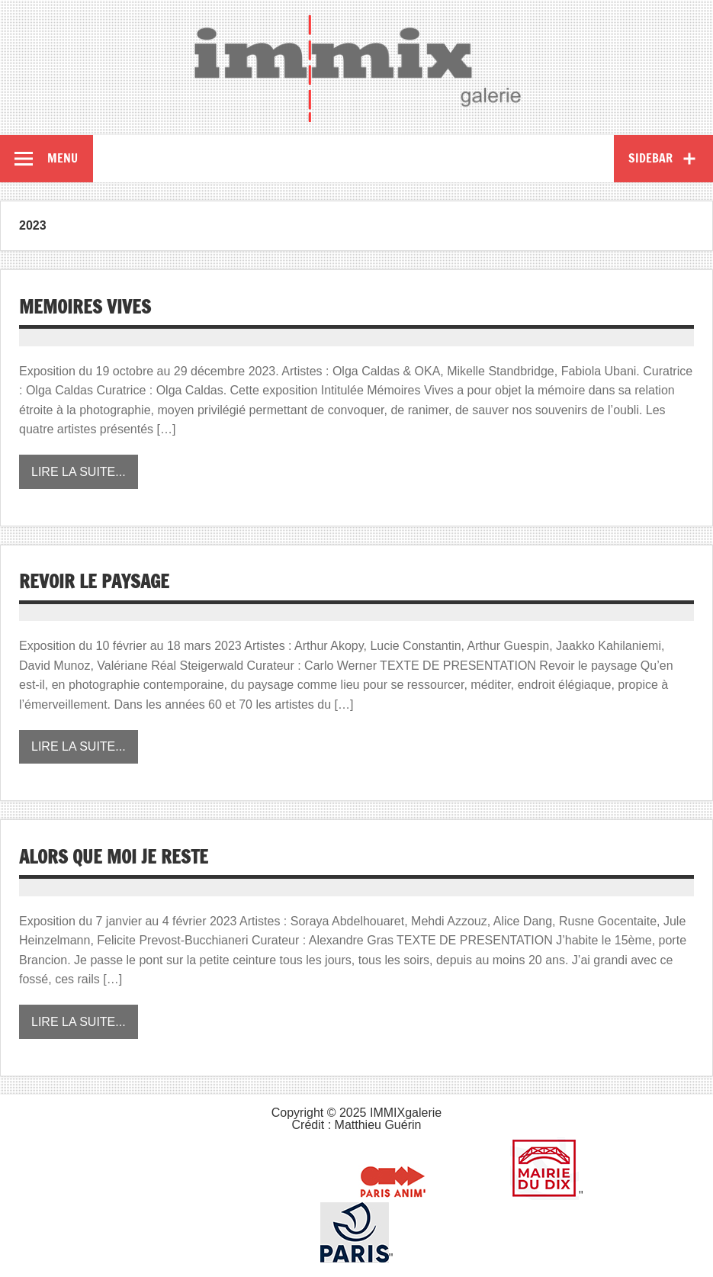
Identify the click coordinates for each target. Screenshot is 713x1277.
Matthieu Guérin (378, 1124)
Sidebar (650, 158)
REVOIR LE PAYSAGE (94, 581)
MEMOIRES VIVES (85, 307)
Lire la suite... (78, 471)
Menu (62, 158)
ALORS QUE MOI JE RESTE (113, 857)
